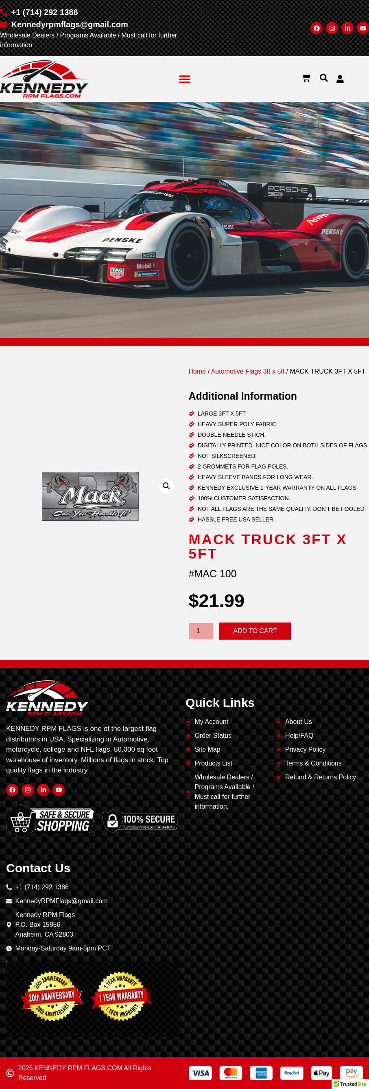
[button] (184, 79)
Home (197, 371)
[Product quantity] (201, 631)
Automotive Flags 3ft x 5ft (248, 371)
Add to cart (255, 630)
